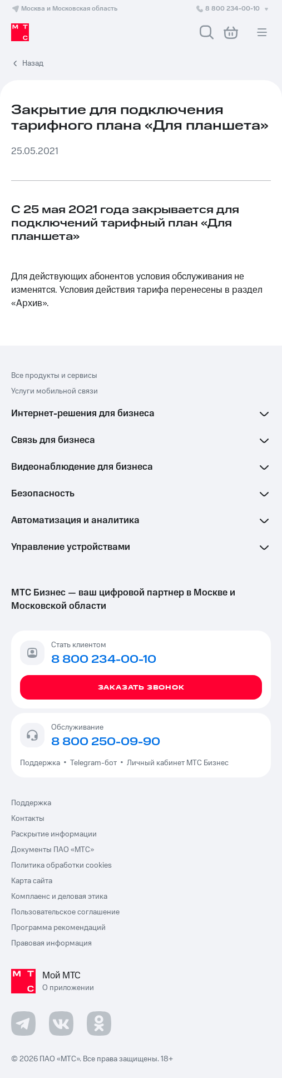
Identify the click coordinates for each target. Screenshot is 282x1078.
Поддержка (41, 763)
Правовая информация (51, 943)
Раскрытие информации (54, 834)
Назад (32, 63)
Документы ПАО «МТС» (52, 849)
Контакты (27, 818)
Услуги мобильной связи (54, 391)
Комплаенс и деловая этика (59, 896)
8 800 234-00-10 (233, 8)
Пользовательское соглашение (65, 912)
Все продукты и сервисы (54, 375)
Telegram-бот (93, 763)
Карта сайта (31, 881)
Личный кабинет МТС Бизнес (178, 763)
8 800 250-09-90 (105, 742)
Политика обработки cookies (61, 865)
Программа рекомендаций (58, 927)
